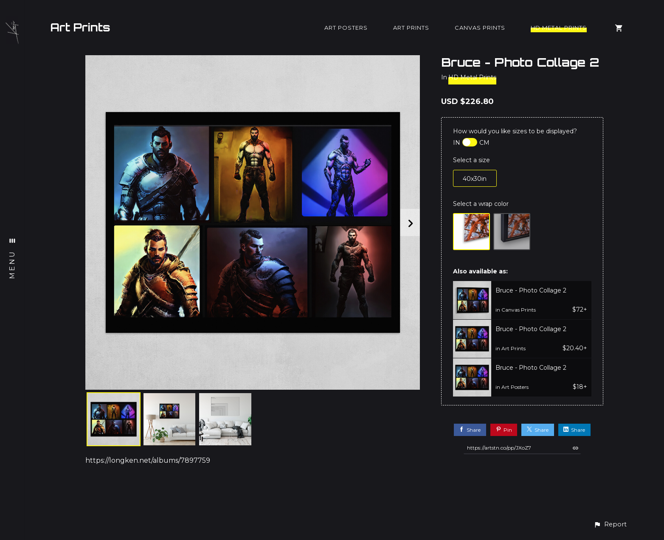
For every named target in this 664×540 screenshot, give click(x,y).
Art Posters (346, 27)
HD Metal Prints (559, 27)
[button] (610, 524)
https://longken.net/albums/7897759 (147, 460)
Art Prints (80, 27)
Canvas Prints (480, 27)
